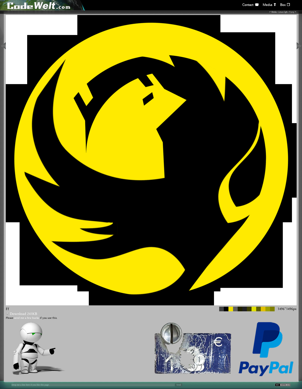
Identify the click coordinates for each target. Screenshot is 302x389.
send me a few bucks (26, 318)
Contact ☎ (250, 5)
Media (274, 12)
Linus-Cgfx (283, 12)
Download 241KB (21, 314)
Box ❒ (285, 5)
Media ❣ (269, 5)
